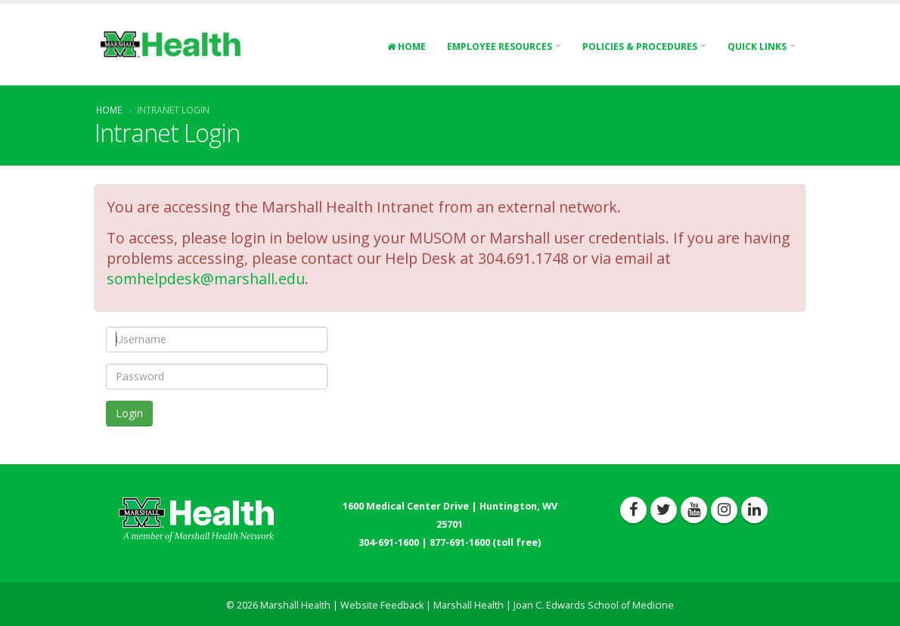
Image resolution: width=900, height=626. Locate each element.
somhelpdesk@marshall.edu (206, 278)
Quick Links (757, 46)
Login (129, 413)
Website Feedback (382, 605)
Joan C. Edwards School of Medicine (594, 605)
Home (406, 46)
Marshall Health (468, 605)
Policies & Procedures (639, 46)
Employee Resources (499, 46)
